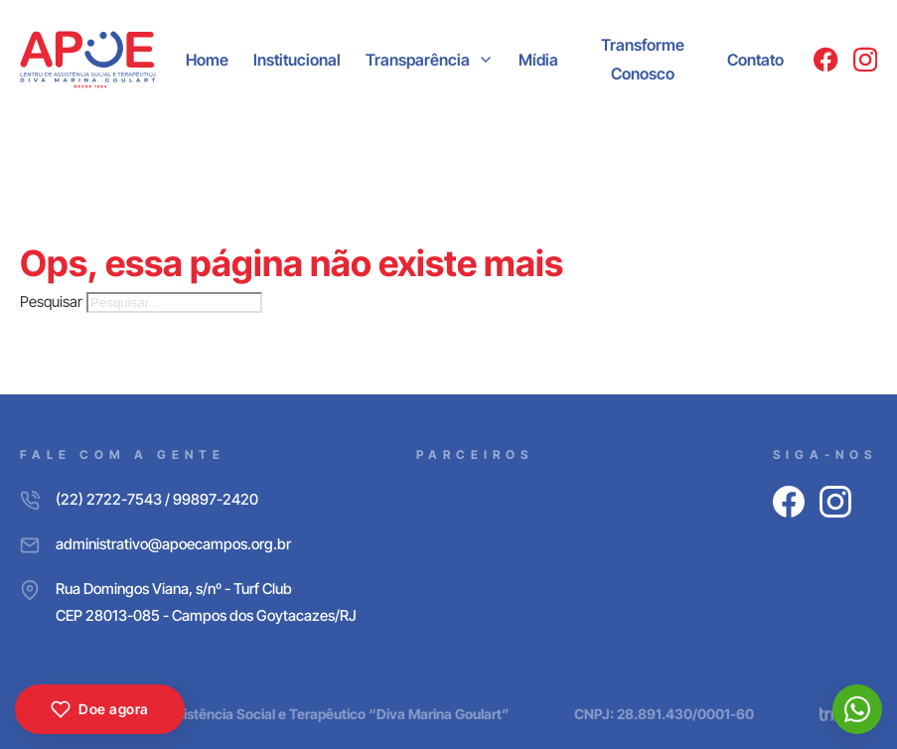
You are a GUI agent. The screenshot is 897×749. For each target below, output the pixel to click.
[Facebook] (825, 60)
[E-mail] (188, 543)
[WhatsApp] (857, 709)
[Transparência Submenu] (486, 60)
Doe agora (100, 709)
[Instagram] (865, 60)
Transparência (418, 60)
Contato (755, 60)
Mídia (538, 60)
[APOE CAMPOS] (88, 59)
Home (207, 60)
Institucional (297, 60)
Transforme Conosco (642, 59)
